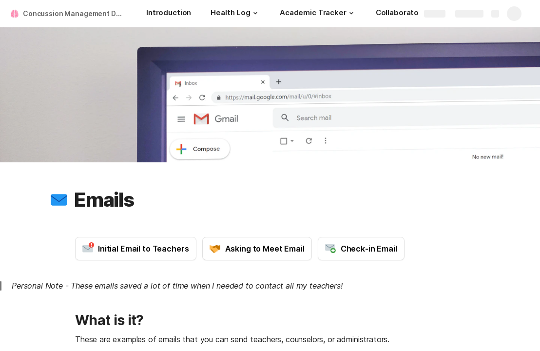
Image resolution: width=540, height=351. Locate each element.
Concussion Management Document (75, 13)
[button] (255, 13)
